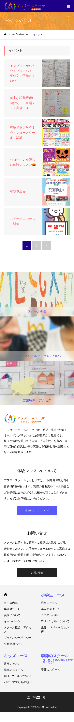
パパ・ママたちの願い (18, 682)
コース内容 (11, 602)
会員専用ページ (13, 643)
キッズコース (16, 656)
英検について (12, 615)
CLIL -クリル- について (55, 621)
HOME (5, 594)
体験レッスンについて (37, 510)
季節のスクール (50, 609)
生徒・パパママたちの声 (55, 629)
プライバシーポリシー (18, 637)
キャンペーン (12, 621)
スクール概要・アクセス (18, 629)
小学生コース (53, 595)
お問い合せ (37, 572)
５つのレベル (49, 615)
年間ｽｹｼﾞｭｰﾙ (11, 609)
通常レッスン (49, 602)
